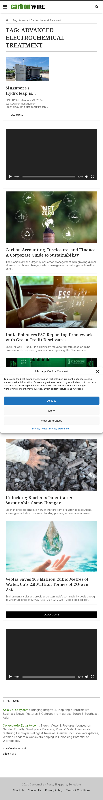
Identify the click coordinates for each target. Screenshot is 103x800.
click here (9, 754)
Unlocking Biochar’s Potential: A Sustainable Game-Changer (39, 500)
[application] (51, 154)
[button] (97, 371)
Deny (51, 410)
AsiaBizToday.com (15, 710)
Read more (16, 114)
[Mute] (87, 176)
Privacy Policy (39, 428)
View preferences (51, 420)
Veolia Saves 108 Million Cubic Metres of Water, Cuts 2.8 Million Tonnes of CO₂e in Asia (47, 584)
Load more (51, 614)
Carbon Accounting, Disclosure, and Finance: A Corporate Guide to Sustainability (51, 252)
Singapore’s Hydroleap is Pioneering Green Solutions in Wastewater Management (24, 90)
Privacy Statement (59, 428)
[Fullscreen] (92, 176)
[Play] (10, 176)
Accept (51, 400)
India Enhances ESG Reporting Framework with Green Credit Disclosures (49, 337)
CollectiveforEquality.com (20, 725)
